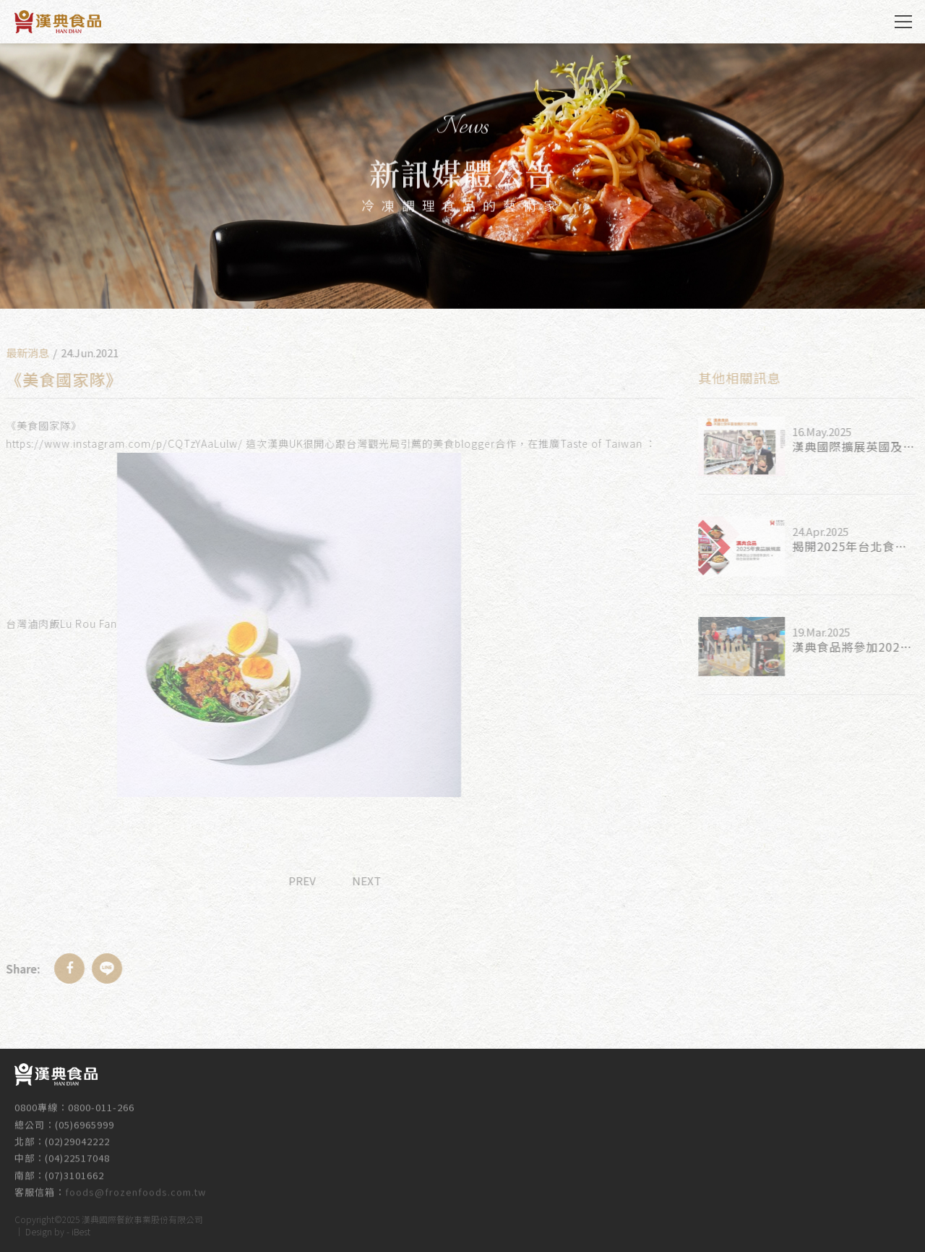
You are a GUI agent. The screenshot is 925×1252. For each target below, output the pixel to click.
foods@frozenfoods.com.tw (135, 1186)
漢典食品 (57, 21)
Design (38, 1229)
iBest (81, 1229)
